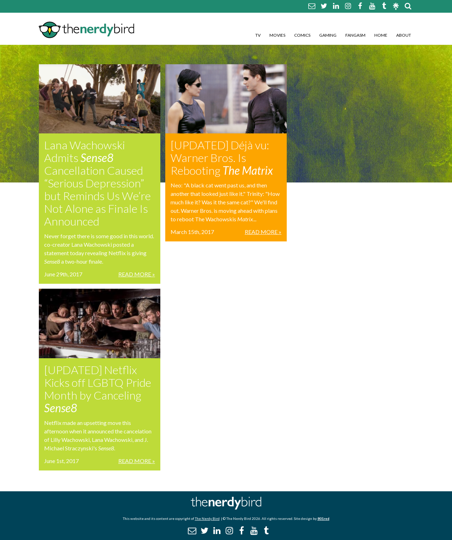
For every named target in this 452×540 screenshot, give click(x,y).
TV (258, 35)
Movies (277, 35)
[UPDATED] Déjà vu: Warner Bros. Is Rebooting (222, 157)
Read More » (136, 274)
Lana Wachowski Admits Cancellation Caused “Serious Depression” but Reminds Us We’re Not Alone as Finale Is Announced (97, 183)
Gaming (328, 35)
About (403, 35)
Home (380, 35)
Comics (302, 35)
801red (323, 518)
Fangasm (355, 35)
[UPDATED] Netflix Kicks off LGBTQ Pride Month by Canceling (97, 389)
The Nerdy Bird (207, 518)
